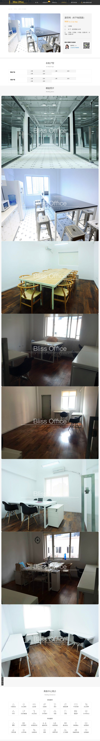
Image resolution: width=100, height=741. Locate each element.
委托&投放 (74, 2)
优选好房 (46, 2)
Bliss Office (10, 9)
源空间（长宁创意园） (22, 9)
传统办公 (54, 2)
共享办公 (64, 2)
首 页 (36, 2)
